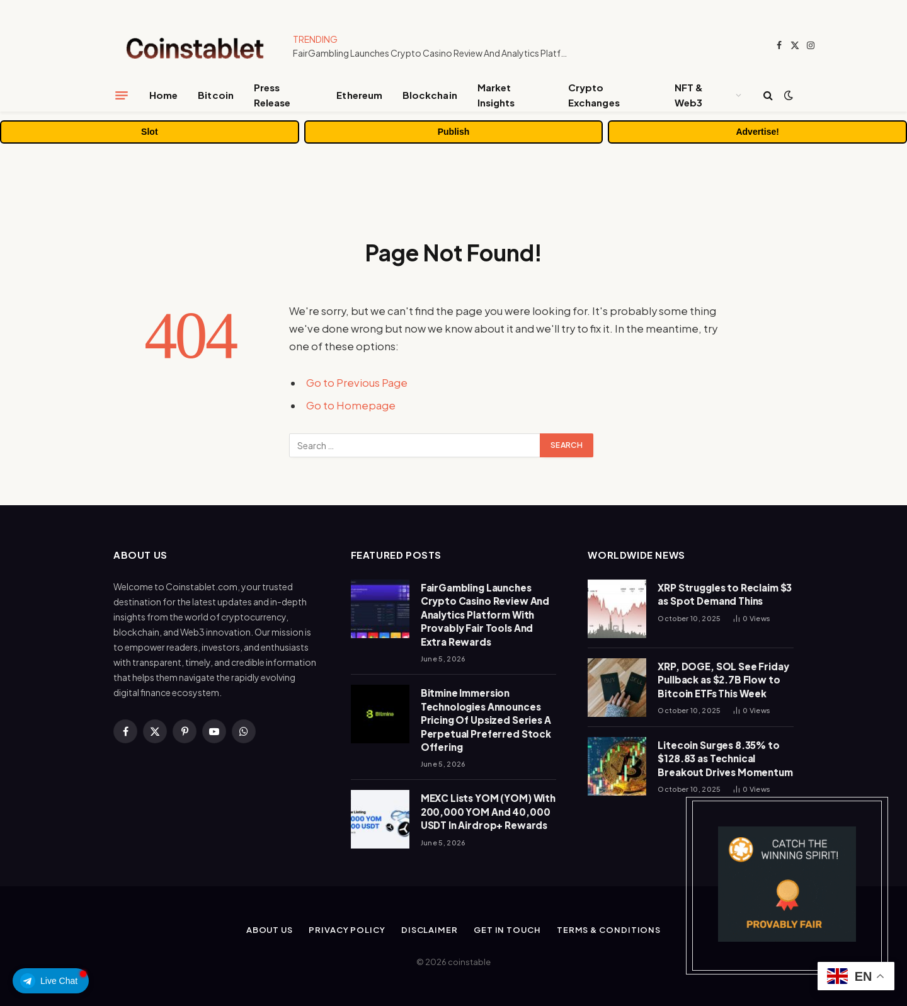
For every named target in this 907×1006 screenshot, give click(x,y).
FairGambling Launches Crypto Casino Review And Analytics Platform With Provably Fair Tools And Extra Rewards (434, 53)
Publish (454, 132)
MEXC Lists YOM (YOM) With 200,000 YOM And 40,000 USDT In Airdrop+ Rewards (488, 811)
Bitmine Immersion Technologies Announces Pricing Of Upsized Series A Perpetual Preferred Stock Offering (486, 720)
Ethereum (359, 95)
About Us (269, 930)
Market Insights (496, 94)
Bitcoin (216, 95)
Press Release (272, 94)
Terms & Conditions (609, 930)
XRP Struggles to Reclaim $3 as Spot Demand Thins (725, 594)
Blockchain (429, 95)
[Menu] (121, 95)
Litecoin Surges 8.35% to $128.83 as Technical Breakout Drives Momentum (725, 758)
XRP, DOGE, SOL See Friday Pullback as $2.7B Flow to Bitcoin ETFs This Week (723, 679)
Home (163, 95)
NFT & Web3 (689, 94)
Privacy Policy (347, 930)
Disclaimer (429, 930)
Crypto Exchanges (594, 94)
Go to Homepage (351, 405)
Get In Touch (507, 930)
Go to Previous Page (357, 382)
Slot (149, 132)
